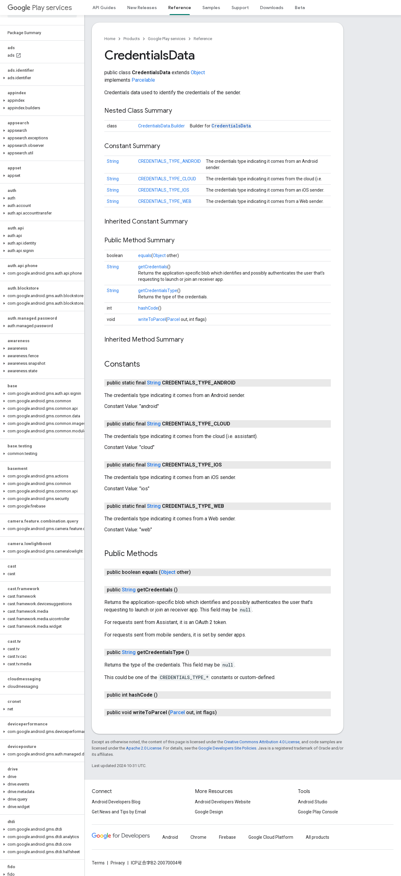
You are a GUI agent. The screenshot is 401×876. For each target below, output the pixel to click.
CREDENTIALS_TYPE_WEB (164, 201)
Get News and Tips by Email (119, 811)
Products (131, 38)
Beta (300, 7)
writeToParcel (152, 319)
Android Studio (312, 801)
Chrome (198, 837)
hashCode (148, 308)
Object (198, 72)
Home (109, 38)
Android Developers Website (223, 801)
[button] (41, 78)
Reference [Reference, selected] (179, 7)
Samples (211, 7)
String (113, 161)
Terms (98, 862)
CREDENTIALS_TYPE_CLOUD (167, 178)
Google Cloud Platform (270, 837)
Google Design (209, 811)
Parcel (173, 319)
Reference (203, 38)
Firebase (227, 837)
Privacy (118, 862)
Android (170, 837)
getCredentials (152, 266)
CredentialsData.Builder (161, 125)
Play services (40, 7)
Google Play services (166, 38)
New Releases (142, 7)
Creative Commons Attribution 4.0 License (261, 741)
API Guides (104, 7)
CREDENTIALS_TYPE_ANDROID (169, 161)
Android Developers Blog (116, 801)
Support (240, 7)
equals (144, 255)
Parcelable (143, 80)
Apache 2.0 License (143, 748)
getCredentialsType (157, 290)
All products (317, 837)
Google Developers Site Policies (227, 748)
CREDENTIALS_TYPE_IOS (163, 190)
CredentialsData (231, 126)
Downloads (272, 7)
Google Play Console (318, 811)
